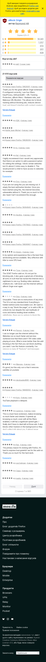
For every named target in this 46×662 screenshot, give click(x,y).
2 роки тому (25, 64)
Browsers (7, 593)
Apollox (19, 215)
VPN (4, 597)
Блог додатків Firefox (13, 526)
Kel (17, 155)
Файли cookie (22, 627)
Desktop (6, 571)
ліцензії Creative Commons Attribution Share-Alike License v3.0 (21, 640)
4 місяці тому (37, 87)
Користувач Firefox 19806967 (18, 244)
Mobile (5, 575)
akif (17, 64)
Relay (5, 602)
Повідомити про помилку (15, 553)
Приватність (7, 627)
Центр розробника (12, 535)
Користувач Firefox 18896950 (18, 390)
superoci (19, 411)
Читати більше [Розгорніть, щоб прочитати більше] (8, 110)
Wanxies (19, 364)
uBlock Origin (15, 20)
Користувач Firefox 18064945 (18, 207)
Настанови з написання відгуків (19, 558)
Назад (12, 486)
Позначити (6, 115)
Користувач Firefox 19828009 (18, 140)
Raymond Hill (22, 23)
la (16, 148)
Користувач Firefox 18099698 (18, 234)
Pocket (6, 611)
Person (19, 330)
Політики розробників (14, 540)
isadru (18, 478)
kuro (18, 397)
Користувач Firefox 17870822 (18, 225)
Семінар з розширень (13, 531)
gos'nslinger (21, 463)
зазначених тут (27, 635)
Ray (17, 445)
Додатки (7, 517)
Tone (18, 270)
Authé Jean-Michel (13, 130)
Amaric (18, 252)
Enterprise (7, 580)
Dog (18, 181)
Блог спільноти (10, 544)
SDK (18, 120)
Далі (33, 486)
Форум (6, 549)
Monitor (6, 606)
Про (4, 522)
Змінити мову (8, 653)
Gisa (18, 296)
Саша (18, 471)
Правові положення (10, 630)
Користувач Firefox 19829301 (17, 87)
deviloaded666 (22, 380)
